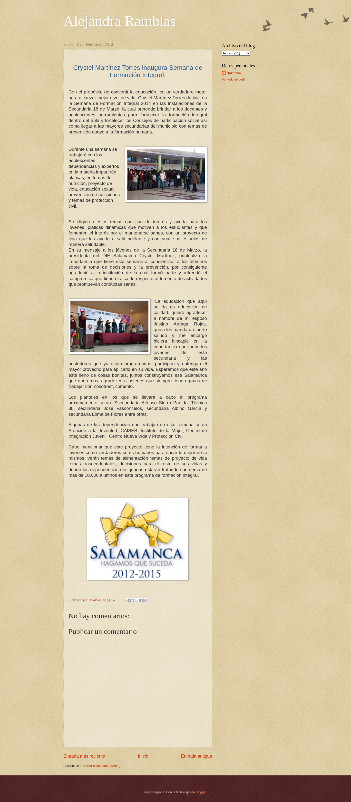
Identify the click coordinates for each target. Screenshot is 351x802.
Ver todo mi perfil (233, 79)
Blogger (201, 792)
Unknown (234, 73)
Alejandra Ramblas (119, 21)
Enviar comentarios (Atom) (101, 766)
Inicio (143, 756)
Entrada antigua (196, 756)
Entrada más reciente (84, 756)
